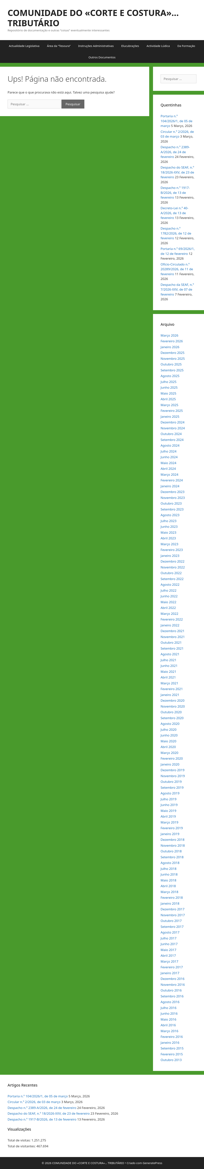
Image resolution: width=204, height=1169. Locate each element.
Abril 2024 (168, 468)
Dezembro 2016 (172, 978)
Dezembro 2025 (172, 352)
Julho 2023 (169, 521)
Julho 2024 (169, 451)
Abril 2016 (168, 1025)
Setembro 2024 (172, 439)
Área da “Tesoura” (59, 46)
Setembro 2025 (172, 370)
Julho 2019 (169, 799)
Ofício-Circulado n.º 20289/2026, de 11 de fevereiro (177, 269)
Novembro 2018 (173, 845)
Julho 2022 (169, 590)
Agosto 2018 (170, 863)
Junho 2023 (169, 526)
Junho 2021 (169, 665)
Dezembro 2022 (172, 561)
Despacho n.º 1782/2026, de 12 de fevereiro (176, 233)
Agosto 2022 (170, 584)
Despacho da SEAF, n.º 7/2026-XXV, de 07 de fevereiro (177, 289)
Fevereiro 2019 (172, 828)
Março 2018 (169, 892)
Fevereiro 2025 (172, 410)
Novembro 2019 (173, 776)
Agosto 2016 (170, 1002)
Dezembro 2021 (172, 631)
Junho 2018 (169, 874)
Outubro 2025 (171, 364)
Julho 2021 (169, 660)
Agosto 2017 (170, 932)
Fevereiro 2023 (172, 550)
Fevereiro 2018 (172, 897)
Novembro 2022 (173, 567)
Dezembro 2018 (172, 839)
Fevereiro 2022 (172, 619)
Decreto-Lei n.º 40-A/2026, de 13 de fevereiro (174, 213)
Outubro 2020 (171, 712)
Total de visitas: (19, 1140)
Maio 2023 (168, 532)
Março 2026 (169, 335)
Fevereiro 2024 (172, 480)
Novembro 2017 (173, 915)
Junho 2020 (169, 735)
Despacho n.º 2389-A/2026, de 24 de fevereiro (175, 152)
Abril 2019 (168, 816)
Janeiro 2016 (170, 1042)
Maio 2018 (168, 880)
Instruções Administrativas (96, 46)
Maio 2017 (168, 950)
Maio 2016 (168, 1019)
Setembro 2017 (172, 926)
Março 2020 (169, 753)
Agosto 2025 (170, 376)
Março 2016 (169, 1031)
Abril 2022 (168, 608)
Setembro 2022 (172, 579)
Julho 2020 (169, 729)
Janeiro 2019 (170, 834)
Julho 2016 (169, 1008)
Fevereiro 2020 (172, 758)
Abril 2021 (168, 677)
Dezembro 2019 (172, 770)
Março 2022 (169, 613)
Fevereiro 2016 (172, 1036)
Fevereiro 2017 (172, 967)
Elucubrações (130, 46)
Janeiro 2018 (170, 903)
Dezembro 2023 (172, 492)
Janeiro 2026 (170, 347)
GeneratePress (152, 1163)
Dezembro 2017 (172, 909)
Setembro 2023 (172, 509)
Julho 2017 (169, 938)
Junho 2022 (169, 596)
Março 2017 (169, 961)
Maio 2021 (168, 671)
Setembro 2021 (172, 648)
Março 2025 (169, 405)
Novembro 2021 (173, 637)
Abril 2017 (168, 955)
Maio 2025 (168, 393)
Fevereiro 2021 (172, 689)
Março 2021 (169, 683)
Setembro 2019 (172, 787)
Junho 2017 (169, 944)
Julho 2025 (169, 382)
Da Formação (186, 46)
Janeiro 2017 (170, 973)
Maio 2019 (168, 810)
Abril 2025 (168, 399)
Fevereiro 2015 (172, 1054)
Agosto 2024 (170, 445)
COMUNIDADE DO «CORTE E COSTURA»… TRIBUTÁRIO (93, 18)
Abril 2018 (168, 886)
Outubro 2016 (171, 990)
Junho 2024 (169, 457)
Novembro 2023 (173, 497)
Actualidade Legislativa (24, 46)
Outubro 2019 (171, 781)
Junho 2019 (169, 805)
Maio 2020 (168, 741)
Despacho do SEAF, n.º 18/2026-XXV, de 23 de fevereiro (177, 172)
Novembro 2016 (173, 984)
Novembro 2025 (173, 358)
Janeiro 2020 (170, 764)
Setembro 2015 (172, 1048)
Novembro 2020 (173, 706)
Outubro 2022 (171, 573)
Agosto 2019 (170, 793)
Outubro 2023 (171, 503)
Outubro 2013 (171, 1060)
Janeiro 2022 (170, 625)
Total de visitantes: (22, 1146)
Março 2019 (169, 822)
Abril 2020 (168, 747)
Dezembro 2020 (172, 700)
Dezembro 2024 (172, 422)
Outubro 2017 (171, 921)
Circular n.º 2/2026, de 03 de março (34, 1102)
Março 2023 (169, 544)
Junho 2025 (169, 387)
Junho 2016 (169, 1013)
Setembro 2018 (172, 857)
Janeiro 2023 (170, 555)
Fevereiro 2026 (172, 341)
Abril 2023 (168, 538)
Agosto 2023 (170, 515)
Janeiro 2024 (170, 486)
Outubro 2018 (171, 851)
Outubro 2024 (171, 434)
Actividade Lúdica (158, 46)
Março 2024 (169, 474)
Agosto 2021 (170, 654)
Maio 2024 (168, 463)
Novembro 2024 (173, 428)
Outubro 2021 (171, 642)
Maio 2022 (168, 602)
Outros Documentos (102, 57)
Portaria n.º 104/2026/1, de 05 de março (176, 121)
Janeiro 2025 (170, 416)
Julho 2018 (169, 868)
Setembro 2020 (172, 718)
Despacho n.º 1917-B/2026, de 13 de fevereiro (175, 192)
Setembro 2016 (172, 996)
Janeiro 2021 (170, 695)
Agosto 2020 (170, 723)
